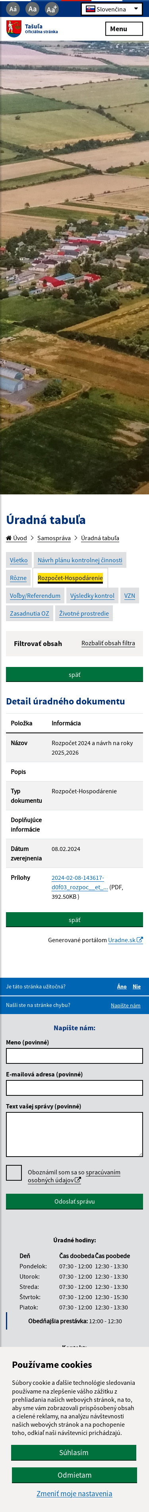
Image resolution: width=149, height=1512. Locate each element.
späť (74, 674)
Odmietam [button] (75, 1475)
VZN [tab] (129, 595)
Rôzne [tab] (18, 578)
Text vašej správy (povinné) (43, 1106)
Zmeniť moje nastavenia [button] (74, 1493)
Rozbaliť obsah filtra (108, 643)
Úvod (16, 538)
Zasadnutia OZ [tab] (29, 613)
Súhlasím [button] (74, 1452)
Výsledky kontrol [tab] (92, 595)
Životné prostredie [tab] (84, 613)
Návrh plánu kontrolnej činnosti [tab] (80, 560)
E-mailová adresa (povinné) (44, 1074)
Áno (123, 986)
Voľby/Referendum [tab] (35, 595)
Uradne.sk (125, 940)
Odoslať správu (74, 1201)
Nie (138, 986)
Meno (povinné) (27, 1042)
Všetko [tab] (19, 560)
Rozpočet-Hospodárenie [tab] (70, 578)
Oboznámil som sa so (74, 1176)
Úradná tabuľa (100, 538)
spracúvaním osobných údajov (74, 1176)
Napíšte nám (126, 1005)
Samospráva (54, 538)
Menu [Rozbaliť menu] (124, 28)
